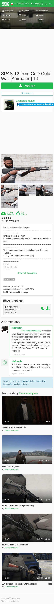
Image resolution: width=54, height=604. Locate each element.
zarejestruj (40, 381)
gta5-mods (17, 361)
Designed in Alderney (10, 598)
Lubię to (24, 215)
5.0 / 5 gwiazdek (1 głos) (10, 221)
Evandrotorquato (25, 101)
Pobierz (27, 86)
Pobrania (10, 215)
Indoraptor (17, 328)
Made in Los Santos (10, 601)
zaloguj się (27, 381)
